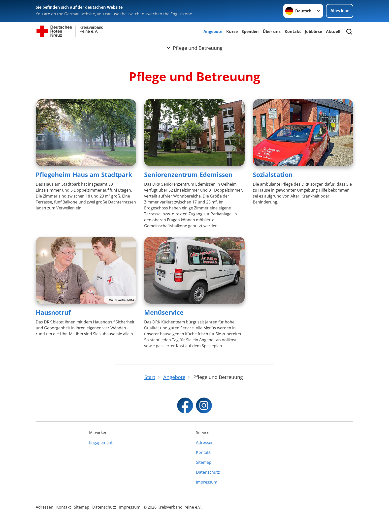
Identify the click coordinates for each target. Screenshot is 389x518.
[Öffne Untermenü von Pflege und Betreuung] (194, 48)
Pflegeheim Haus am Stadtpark (84, 174)
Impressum (206, 482)
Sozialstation (272, 174)
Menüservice (164, 312)
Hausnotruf (53, 312)
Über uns (272, 31)
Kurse (232, 31)
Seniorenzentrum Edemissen (188, 174)
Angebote (212, 31)
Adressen (205, 442)
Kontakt (293, 31)
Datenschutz (208, 472)
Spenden (250, 31)
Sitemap (203, 462)
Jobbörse (313, 31)
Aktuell (333, 31)
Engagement (101, 442)
